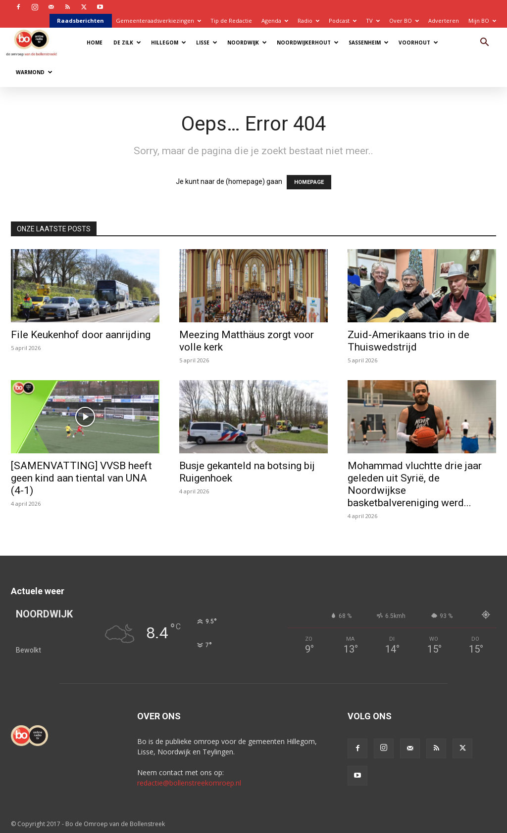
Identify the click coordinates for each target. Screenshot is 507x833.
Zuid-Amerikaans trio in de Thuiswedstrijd (408, 341)
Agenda (274, 20)
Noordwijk (247, 42)
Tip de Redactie (231, 20)
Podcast (342, 20)
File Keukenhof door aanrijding (81, 335)
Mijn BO (482, 20)
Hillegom (168, 42)
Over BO (404, 20)
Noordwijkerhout (308, 42)
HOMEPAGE (309, 182)
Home (94, 42)
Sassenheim (369, 42)
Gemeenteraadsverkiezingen (158, 20)
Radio (308, 20)
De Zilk (127, 42)
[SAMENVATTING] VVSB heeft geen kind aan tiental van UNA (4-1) (81, 478)
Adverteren (443, 20)
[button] (484, 43)
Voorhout (418, 42)
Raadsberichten (80, 20)
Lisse (206, 42)
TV (373, 20)
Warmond (34, 72)
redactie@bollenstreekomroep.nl (189, 783)
